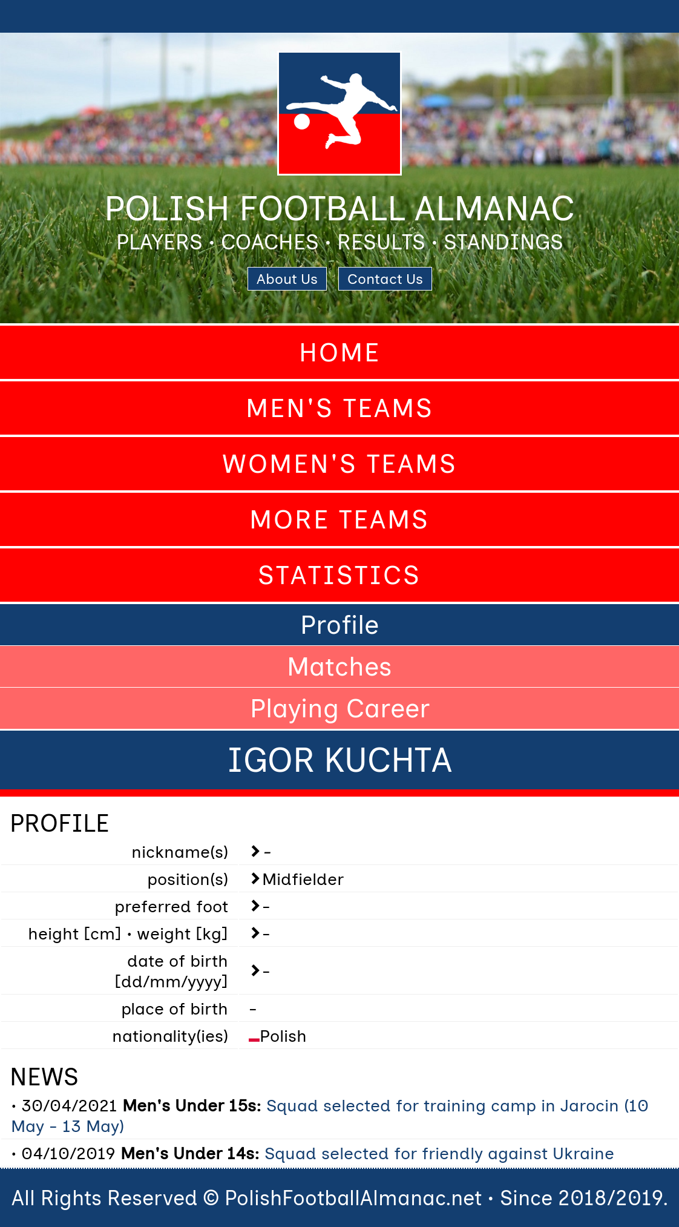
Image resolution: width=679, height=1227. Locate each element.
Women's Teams (340, 463)
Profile (339, 624)
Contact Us (385, 279)
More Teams (339, 519)
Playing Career (340, 708)
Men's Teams (340, 408)
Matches (339, 666)
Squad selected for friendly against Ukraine (439, 1153)
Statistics (339, 575)
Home (340, 352)
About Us (287, 279)
